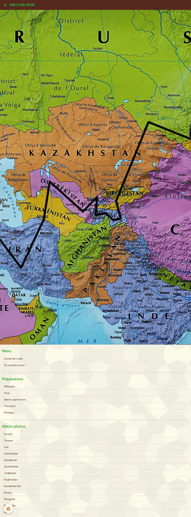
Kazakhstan (10, 460)
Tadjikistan (10, 473)
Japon (7, 512)
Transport (9, 406)
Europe (8, 434)
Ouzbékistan (11, 466)
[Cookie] (8, 508)
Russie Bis (10, 505)
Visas (7, 393)
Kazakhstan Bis (12, 486)
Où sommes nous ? (15, 365)
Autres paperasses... (16, 399)
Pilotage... (10, 412)
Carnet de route (13, 358)
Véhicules (9, 386)
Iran (6, 447)
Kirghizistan (10, 479)
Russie (7, 492)
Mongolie (9, 499)
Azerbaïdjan (11, 453)
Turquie (8, 440)
